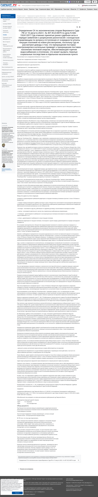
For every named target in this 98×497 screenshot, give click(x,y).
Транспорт (66, 9)
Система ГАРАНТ (7, 24)
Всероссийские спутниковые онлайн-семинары (7, 56)
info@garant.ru (41, 491)
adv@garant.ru (90, 485)
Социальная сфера (44, 9)
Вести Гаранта (6, 41)
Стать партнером (42, 2)
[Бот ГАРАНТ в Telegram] (74, 2)
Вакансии (10, 2)
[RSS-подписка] (81, 2)
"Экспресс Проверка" (5, 63)
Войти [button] (87, 2)
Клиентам (51, 2)
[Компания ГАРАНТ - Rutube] (78, 2)
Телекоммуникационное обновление (8, 80)
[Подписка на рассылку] (61, 2)
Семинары (33, 2)
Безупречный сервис (6, 20)
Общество (73, 9)
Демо (27, 2)
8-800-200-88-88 (69, 478)
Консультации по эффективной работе (7, 50)
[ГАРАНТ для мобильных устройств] (63, 2)
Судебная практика (6, 9)
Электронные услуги (8, 60)
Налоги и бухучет (18, 9)
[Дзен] (67, 1)
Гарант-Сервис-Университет (29, 494)
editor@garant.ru (88, 482)
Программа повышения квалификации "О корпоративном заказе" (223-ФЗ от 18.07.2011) (7, 153)
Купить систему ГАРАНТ (8, 76)
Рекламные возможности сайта (73, 486)
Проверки (90, 9)
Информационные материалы (6, 73)
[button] (89, 5)
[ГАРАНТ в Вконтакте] (65, 2)
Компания (4, 2)
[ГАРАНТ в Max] (69, 2)
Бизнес (26, 9)
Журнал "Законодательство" (8, 45)
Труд (37, 9)
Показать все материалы (25, 469)
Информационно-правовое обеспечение (8, 16)
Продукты (17, 2)
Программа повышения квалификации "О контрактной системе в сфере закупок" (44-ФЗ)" (7, 129)
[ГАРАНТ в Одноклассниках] (76, 2)
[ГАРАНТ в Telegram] (72, 2)
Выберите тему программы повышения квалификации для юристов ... (7, 169)
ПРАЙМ (5, 35)
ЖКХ (52, 9)
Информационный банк (8, 70)
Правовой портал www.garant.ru (7, 38)
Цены (22, 2)
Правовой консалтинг (6, 31)
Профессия (83, 9)
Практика (31, 9)
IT (77, 9)
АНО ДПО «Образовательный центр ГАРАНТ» (7, 85)
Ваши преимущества (7, 67)
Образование (58, 9)
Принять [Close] (17, 493)
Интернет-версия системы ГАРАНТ (7, 27)
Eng (94, 2)
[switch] (20, 5)
